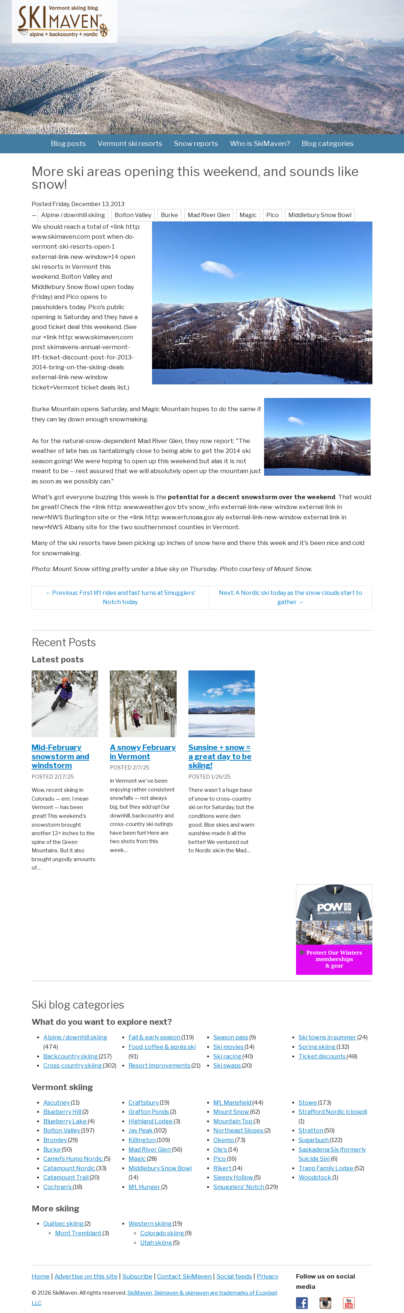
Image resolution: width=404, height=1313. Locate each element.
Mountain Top (233, 1121)
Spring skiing (317, 1046)
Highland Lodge (151, 1121)
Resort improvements (160, 1065)
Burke (52, 1149)
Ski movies (229, 1046)
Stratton (311, 1130)
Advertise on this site (86, 1276)
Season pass (231, 1037)
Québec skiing (63, 1223)
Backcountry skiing (71, 1056)
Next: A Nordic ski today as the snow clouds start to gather (290, 597)
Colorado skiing (162, 1233)
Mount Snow (231, 1111)
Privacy (267, 1276)
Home (41, 1276)
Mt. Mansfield (232, 1102)
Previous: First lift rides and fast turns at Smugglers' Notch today (120, 597)
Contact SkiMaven (184, 1276)
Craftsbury (144, 1102)
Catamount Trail (66, 1177)
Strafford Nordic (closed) (333, 1111)
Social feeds (234, 1276)
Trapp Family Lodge (326, 1168)
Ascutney (57, 1102)
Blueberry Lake (65, 1121)
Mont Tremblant (78, 1233)
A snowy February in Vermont (143, 752)
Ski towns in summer (328, 1037)
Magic (138, 1158)
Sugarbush (314, 1140)
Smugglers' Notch (239, 1187)
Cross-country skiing (73, 1065)
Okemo (224, 1140)
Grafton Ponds (149, 1111)
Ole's (220, 1149)
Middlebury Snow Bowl (160, 1168)
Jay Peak (141, 1130)
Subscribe (137, 1276)
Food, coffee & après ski (162, 1046)
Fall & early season (155, 1037)
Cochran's (58, 1187)
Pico (220, 1158)
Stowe (308, 1102)
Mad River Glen (150, 1149)
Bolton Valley (62, 1130)
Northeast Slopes (238, 1130)
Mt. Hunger (145, 1187)
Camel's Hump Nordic (73, 1158)
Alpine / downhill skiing (75, 1037)
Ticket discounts (323, 1056)
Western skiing (151, 1223)
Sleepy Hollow (233, 1177)
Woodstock (315, 1177)
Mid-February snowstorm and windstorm (60, 756)
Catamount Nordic (69, 1168)
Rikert (222, 1168)
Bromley (55, 1140)
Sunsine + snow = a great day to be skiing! (220, 756)
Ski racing (227, 1056)
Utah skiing (156, 1242)
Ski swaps (227, 1065)
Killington (143, 1140)
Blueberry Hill (62, 1111)
